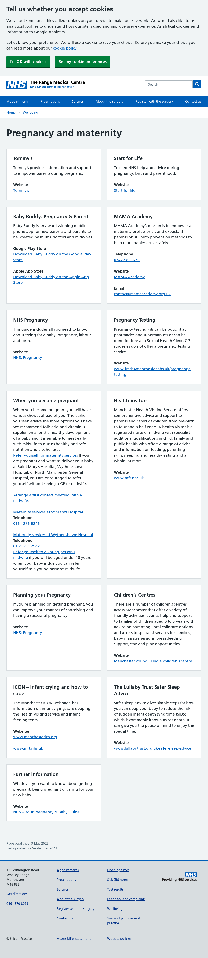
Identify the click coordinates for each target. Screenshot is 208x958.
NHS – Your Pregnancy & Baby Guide (46, 812)
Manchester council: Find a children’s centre (153, 661)
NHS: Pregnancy (27, 357)
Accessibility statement (74, 938)
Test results (115, 889)
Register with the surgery (154, 101)
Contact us (193, 101)
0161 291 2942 (26, 546)
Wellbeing (30, 112)
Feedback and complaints (126, 899)
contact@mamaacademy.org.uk (142, 294)
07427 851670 (127, 260)
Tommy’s (21, 190)
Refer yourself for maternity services (45, 455)
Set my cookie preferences (83, 61)
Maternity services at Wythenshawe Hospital (53, 534)
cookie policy (65, 48)
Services (77, 101)
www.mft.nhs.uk (129, 478)
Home (11, 112)
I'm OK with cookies (28, 61)
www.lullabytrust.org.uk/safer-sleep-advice (152, 748)
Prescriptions (50, 101)
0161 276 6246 (26, 523)
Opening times (118, 870)
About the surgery (109, 101)
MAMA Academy (129, 277)
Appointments (18, 101)
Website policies (119, 938)
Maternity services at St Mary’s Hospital (48, 512)
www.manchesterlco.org (35, 737)
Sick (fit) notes (117, 880)
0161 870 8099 (17, 904)
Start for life (124, 190)
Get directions (16, 894)
